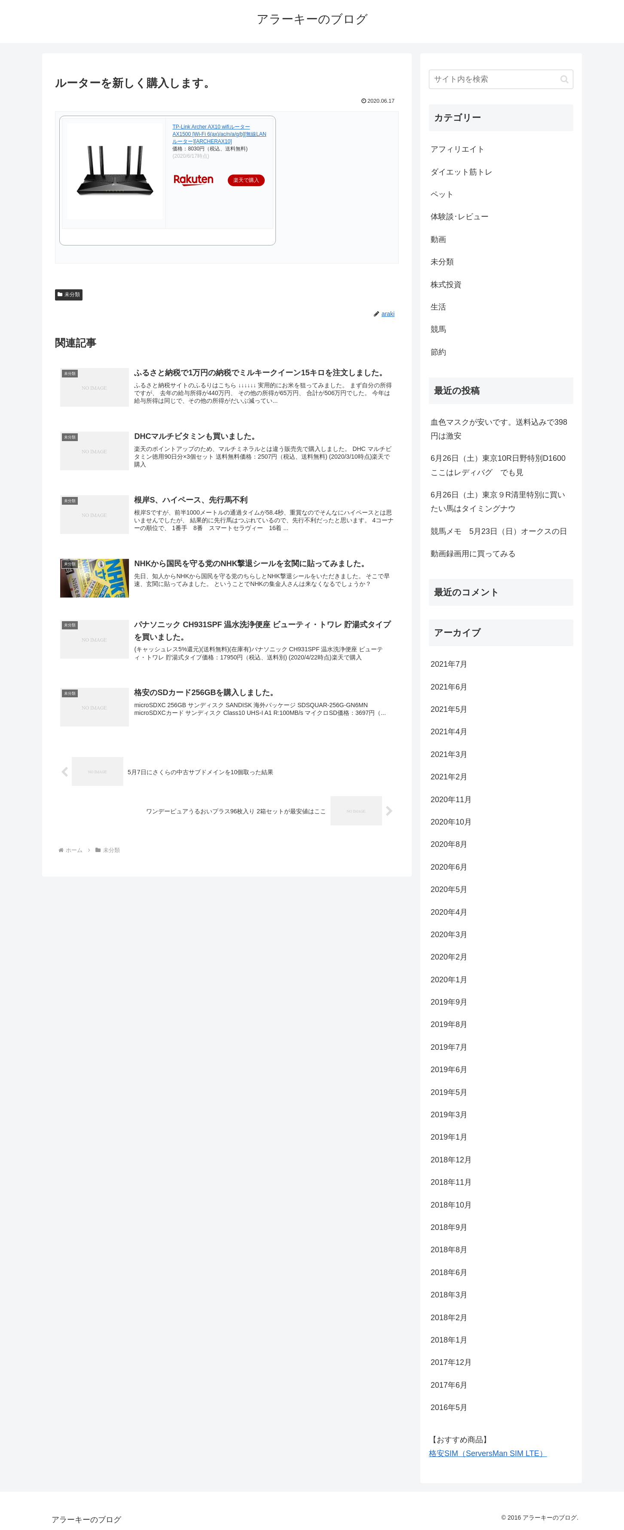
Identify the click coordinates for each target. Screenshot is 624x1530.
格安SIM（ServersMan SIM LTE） (488, 1453)
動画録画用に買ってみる (473, 553)
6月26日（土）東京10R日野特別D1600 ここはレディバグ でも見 (502, 465)
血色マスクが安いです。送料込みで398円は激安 (499, 429)
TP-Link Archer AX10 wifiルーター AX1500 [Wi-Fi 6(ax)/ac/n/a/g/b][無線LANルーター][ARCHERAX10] (219, 134)
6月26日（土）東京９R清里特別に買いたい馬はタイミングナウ (498, 502)
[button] (564, 79)
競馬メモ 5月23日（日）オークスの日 (499, 531)
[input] (501, 79)
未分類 (69, 294)
